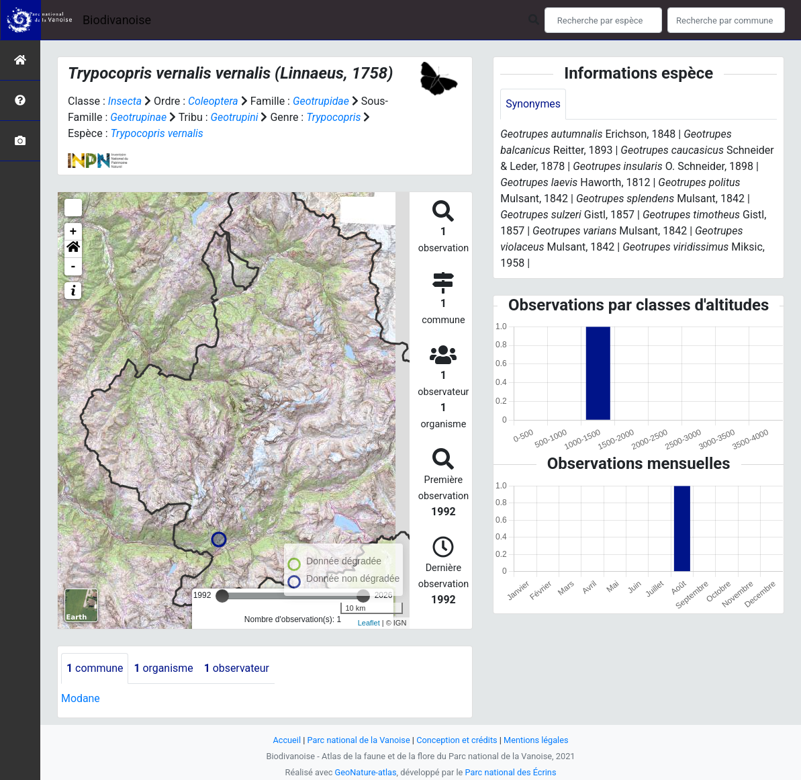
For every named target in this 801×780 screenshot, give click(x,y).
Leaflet (369, 623)
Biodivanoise (117, 20)
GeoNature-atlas (365, 772)
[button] (73, 249)
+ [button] (73, 232)
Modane (80, 698)
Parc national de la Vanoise (358, 740)
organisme (164, 668)
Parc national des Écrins (511, 772)
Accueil (286, 740)
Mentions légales (536, 740)
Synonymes (533, 103)
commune (95, 668)
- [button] (73, 267)
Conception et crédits (457, 740)
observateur (238, 668)
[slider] (222, 596)
